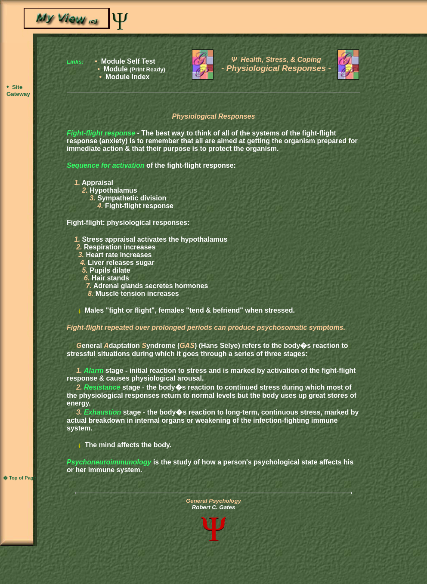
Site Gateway (18, 90)
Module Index (127, 76)
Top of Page (22, 477)
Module (134, 69)
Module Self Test (128, 61)
